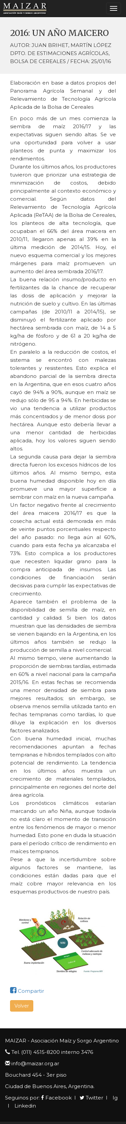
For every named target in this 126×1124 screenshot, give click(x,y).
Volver (21, 1006)
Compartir (27, 991)
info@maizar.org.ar (35, 1063)
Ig (114, 1097)
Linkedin (24, 1106)
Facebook (56, 1097)
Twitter (91, 1097)
